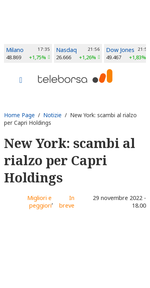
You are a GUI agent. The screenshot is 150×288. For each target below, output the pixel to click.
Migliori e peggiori (39, 201)
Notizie (52, 115)
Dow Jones (120, 50)
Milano (15, 50)
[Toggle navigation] (21, 81)
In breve (66, 201)
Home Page (19, 115)
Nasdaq (66, 50)
